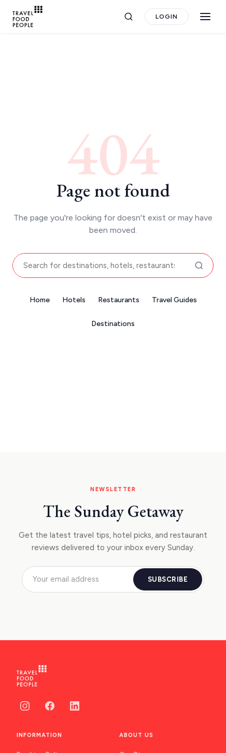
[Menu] (205, 16)
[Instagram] (25, 706)
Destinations (113, 323)
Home (40, 300)
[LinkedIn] (74, 706)
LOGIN (167, 16)
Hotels (74, 300)
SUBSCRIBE (168, 579)
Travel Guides (174, 300)
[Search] (128, 16)
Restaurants (118, 300)
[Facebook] (49, 706)
